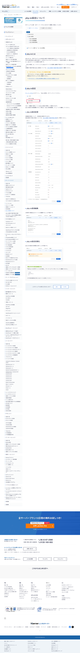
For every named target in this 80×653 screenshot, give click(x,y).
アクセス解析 (8, 248)
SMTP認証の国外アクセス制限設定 (13, 401)
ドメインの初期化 (9, 157)
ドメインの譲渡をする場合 (11, 143)
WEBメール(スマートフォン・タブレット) (13, 471)
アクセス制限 (8, 192)
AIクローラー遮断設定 (10, 194)
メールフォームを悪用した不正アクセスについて (13, 488)
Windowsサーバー (54, 645)
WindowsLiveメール (10, 364)
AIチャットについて (10, 474)
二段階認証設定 (9, 128)
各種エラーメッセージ (10, 207)
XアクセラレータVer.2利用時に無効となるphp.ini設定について (44, 78)
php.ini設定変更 (33, 38)
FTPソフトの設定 (9, 420)
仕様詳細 (9, 78)
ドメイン (6, 643)
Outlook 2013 (9, 376)
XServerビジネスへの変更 (11, 75)
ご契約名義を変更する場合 (11, 142)
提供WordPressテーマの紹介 (12, 331)
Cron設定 (8, 284)
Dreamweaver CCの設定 (11, 426)
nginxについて (9, 189)
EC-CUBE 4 (8, 298)
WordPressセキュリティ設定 (11, 259)
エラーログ (8, 252)
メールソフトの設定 (10, 358)
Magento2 (8, 308)
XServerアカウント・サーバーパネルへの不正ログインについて (13, 498)
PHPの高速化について (10, 219)
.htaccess (8, 196)
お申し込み (65, 7)
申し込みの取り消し (10, 134)
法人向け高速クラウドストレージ (10, 645)
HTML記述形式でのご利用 (11, 231)
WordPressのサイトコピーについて (13, 313)
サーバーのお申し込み (10, 44)
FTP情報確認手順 (9, 434)
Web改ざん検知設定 (13, 272)
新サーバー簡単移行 (10, 80)
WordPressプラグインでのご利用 (12, 230)
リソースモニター (9, 270)
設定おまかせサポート (10, 55)
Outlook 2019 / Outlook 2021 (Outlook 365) (12, 372)
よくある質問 (28, 11)
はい (57, 286)
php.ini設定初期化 (34, 42)
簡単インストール (9, 293)
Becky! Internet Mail (10, 382)
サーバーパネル (29, 93)
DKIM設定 (8, 407)
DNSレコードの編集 (10, 167)
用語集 (7, 504)
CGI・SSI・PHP (9, 282)
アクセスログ (8, 250)
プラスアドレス (9, 356)
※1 (16, 5)
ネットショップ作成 (31, 645)
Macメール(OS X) (9, 384)
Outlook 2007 (9, 380)
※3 (65, 4)
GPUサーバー (30, 647)
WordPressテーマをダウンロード (13, 338)
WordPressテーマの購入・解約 (12, 333)
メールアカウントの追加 (11, 345)
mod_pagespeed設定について (12, 239)
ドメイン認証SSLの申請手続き (13, 48)
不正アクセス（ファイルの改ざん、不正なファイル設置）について (13, 495)
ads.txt (7, 265)
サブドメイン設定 (9, 159)
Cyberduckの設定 (9, 428)
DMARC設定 (8, 410)
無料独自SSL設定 (9, 187)
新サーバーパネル (32, 28)
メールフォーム (9, 318)
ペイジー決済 (8, 96)
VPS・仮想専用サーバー (56, 641)
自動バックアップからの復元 (11, 451)
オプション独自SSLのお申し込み (12, 46)
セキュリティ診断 (31, 650)
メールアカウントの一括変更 (11, 351)
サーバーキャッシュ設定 (11, 241)
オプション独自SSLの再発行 (11, 126)
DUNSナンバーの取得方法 (12, 53)
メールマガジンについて (11, 394)
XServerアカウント (10, 457)
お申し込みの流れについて (40, 529)
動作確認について (9, 163)
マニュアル (35, 11)
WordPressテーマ (7, 650)
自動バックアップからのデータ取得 (13, 267)
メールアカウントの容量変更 (11, 355)
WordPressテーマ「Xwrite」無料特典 (13, 67)
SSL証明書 (53, 643)
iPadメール (8, 387)
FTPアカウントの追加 (10, 418)
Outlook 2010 (9, 378)
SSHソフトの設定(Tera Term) (12, 257)
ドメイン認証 (8, 161)
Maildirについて (9, 254)
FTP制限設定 (8, 432)
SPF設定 (7, 408)
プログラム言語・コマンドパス (12, 280)
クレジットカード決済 (10, 92)
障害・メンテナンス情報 (55, 11)
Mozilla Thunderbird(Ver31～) (12, 370)
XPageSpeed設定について (11, 237)
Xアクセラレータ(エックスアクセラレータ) (13, 235)
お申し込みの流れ (45, 7)
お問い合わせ (74, 11)
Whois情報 (8, 168)
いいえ (64, 286)
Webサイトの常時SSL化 (11, 199)
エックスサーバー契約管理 (11, 459)
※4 (77, 4)
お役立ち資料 (66, 11)
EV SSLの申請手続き (11, 52)
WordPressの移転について (11, 324)
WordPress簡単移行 (10, 322)
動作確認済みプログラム (11, 291)
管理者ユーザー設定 (13, 274)
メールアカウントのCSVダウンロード (13, 349)
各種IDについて (9, 119)
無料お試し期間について (11, 132)
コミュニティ (43, 11)
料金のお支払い (9, 89)
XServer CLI (8, 480)
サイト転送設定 (9, 244)
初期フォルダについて (10, 185)
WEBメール (8, 469)
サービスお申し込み (10, 117)
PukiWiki (8, 299)
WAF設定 (8, 263)
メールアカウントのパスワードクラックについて (13, 492)
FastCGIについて (9, 221)
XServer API (8, 476)
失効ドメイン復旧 (9, 154)
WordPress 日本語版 (10, 296)
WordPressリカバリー (10, 261)
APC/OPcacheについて (11, 223)
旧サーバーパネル (46, 28)
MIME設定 (8, 208)
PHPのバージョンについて (11, 286)
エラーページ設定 (9, 205)
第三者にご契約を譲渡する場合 (12, 140)
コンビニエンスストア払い (11, 90)
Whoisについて (9, 171)
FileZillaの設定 (9, 424)
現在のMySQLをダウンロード (12, 446)
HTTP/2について (9, 190)
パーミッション (9, 203)
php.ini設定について (10, 210)
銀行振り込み (8, 94)
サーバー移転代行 (9, 57)
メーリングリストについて (11, 392)
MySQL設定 (8, 442)
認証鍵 (7, 177)
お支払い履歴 (8, 113)
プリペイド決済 (9, 100)
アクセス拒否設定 (9, 246)
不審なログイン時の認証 (11, 130)
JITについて (8, 225)
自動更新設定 (9, 102)
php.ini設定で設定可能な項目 (54, 67)
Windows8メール (9, 368)
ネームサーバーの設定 (10, 165)
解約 (7, 136)
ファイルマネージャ (10, 463)
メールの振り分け (9, 399)
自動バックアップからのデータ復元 (13, 268)
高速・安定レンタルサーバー (9, 641)
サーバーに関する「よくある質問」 (37, 48)
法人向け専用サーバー (32, 643)
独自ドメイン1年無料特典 (11, 64)
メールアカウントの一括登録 (11, 347)
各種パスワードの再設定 (11, 124)
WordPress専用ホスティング (56, 650)
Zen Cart (8, 306)
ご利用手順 (9, 76)
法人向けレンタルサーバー (33, 641)
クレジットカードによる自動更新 (13, 103)
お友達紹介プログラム (10, 482)
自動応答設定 (9, 397)
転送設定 (8, 405)
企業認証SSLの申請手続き (12, 50)
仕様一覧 (8, 150)
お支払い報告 (8, 111)
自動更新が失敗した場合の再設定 (13, 109)
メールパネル (8, 467)
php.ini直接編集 (33, 40)
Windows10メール (10, 366)
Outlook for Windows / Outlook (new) (12, 362)
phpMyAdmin (9, 447)
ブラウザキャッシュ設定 (10, 243)
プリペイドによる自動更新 (12, 107)
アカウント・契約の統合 (10, 123)
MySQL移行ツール (10, 449)
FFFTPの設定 (9, 422)
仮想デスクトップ (54, 647)
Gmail (7, 389)
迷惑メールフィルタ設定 (11, 396)
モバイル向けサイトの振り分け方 (12, 200)
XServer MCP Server (10, 478)
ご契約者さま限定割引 (10, 71)
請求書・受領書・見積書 (10, 115)
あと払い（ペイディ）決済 (11, 98)
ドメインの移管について (10, 152)
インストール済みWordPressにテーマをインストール (13, 335)
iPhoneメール (9, 386)
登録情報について (9, 121)
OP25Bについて (9, 403)
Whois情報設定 (9, 173)
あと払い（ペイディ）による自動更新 (14, 105)
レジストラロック (9, 175)
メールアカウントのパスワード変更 (13, 353)
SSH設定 (8, 256)
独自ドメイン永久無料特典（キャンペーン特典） (13, 62)
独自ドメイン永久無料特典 (11, 59)
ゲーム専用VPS (7, 647)
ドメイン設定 (8, 155)
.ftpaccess (8, 431)
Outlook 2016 (9, 374)
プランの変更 (8, 73)
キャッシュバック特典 (10, 69)
